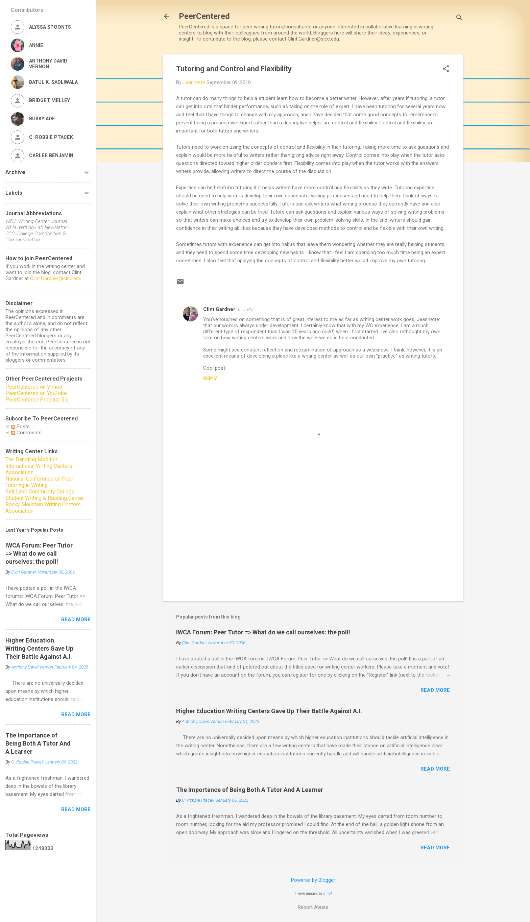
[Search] (459, 18)
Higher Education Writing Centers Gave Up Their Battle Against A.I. (269, 710)
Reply (210, 378)
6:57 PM (246, 309)
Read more (435, 690)
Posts (20, 426)
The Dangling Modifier (31, 459)
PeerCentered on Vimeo (33, 387)
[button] (446, 69)
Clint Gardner (219, 309)
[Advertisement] (313, 538)
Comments (26, 433)
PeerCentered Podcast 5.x (36, 399)
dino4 (327, 893)
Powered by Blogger (313, 880)
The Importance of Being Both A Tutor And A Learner (249, 789)
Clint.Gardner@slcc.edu (55, 278)
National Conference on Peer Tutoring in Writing (39, 482)
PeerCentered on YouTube (36, 393)
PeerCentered (204, 16)
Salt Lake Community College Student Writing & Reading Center (44, 494)
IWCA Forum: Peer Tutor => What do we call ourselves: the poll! (263, 632)
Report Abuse (313, 907)
